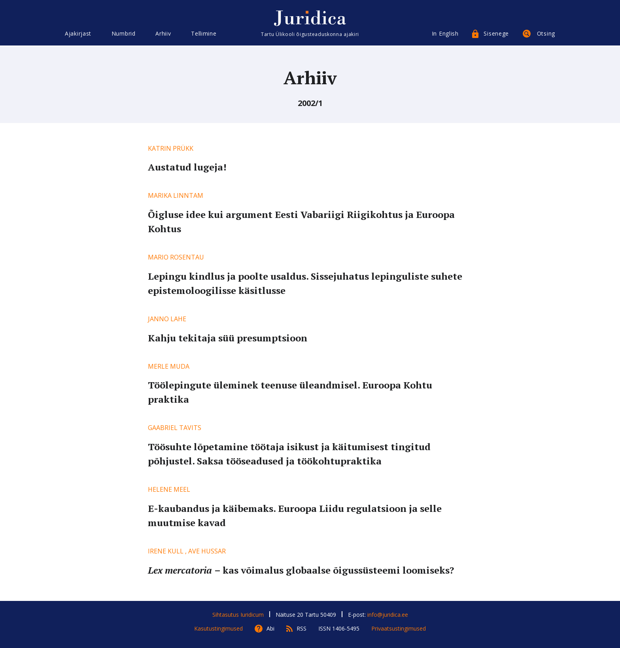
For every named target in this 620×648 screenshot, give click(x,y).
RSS (301, 628)
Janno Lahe (167, 319)
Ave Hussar (207, 551)
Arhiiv (163, 34)
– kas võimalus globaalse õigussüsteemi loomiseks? (301, 570)
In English (445, 34)
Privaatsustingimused (398, 628)
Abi (270, 628)
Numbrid (124, 34)
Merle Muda (168, 366)
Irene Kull (165, 551)
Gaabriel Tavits (174, 427)
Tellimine (203, 34)
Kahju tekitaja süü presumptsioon (227, 338)
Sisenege (496, 34)
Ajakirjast (78, 34)
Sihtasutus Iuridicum (238, 614)
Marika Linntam (175, 195)
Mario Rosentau (176, 257)
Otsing (546, 34)
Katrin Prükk (170, 148)
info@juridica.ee (387, 614)
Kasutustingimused (218, 628)
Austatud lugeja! (187, 167)
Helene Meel (169, 489)
